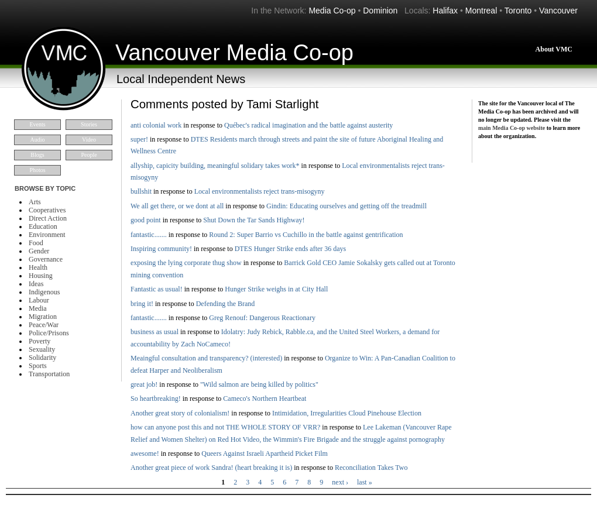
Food (36, 243)
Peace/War (44, 325)
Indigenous (44, 292)
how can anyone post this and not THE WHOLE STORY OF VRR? (225, 427)
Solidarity (42, 357)
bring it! (142, 304)
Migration (43, 316)
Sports (38, 366)
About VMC (554, 49)
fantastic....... (149, 235)
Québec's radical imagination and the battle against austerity (308, 125)
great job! (144, 384)
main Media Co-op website (511, 128)
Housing (41, 276)
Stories (89, 124)
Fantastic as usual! (157, 289)
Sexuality (42, 349)
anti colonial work (156, 125)
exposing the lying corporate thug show (186, 263)
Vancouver (558, 10)
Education (43, 226)
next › (340, 482)
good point (146, 220)
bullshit (141, 191)
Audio (37, 139)
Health (38, 267)
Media (38, 308)
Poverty (39, 341)
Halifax (445, 10)
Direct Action (48, 218)
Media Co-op (331, 10)
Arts (35, 202)
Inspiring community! (161, 249)
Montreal (481, 10)
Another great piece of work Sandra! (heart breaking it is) (211, 467)
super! (139, 139)
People (89, 155)
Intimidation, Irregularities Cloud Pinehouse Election (346, 413)
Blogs (37, 155)
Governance (46, 259)
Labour (39, 300)
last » (364, 482)
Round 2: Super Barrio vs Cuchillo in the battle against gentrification (306, 235)
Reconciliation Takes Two (371, 467)
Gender (39, 251)
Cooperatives (47, 210)
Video (89, 139)
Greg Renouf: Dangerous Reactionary (262, 318)
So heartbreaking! (156, 398)
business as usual (155, 332)
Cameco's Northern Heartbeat (264, 398)
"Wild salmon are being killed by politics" (259, 384)
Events (37, 124)
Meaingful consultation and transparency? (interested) (206, 358)
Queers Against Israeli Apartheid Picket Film (264, 453)
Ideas (36, 284)
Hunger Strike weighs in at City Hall (276, 289)
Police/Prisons (49, 333)
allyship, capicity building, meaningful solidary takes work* (215, 166)
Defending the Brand (225, 304)
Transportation (49, 374)
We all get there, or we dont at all (177, 206)
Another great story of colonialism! (180, 413)
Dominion (380, 10)
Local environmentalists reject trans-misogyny (259, 191)
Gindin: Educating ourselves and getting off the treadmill (346, 206)
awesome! (145, 453)
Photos (37, 170)
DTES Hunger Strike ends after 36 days (290, 249)
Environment (47, 235)
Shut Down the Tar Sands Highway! (253, 220)
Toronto (518, 10)
